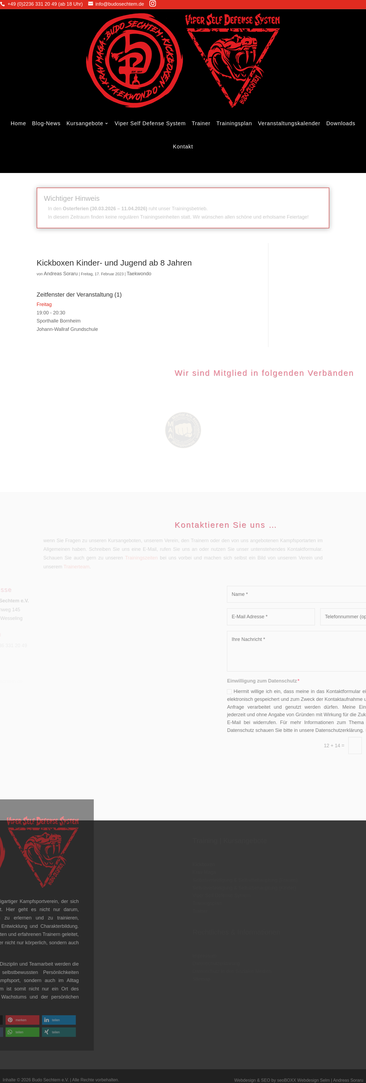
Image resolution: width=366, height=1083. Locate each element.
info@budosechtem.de (80, 4)
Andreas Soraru (61, 273)
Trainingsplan (234, 123)
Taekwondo (139, 273)
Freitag (44, 304)
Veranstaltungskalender (289, 123)
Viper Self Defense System (150, 123)
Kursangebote (84, 123)
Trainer (201, 123)
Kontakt (183, 147)
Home (18, 123)
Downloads (340, 123)
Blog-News (46, 123)
